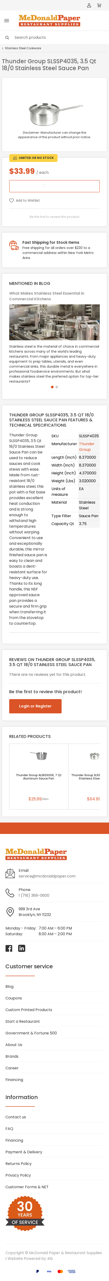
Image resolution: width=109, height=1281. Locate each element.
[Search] (54, 37)
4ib (50, 1258)
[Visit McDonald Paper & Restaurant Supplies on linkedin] (21, 948)
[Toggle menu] (6, 20)
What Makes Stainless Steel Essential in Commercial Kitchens (46, 296)
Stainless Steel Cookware (23, 48)
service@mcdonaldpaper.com (47, 876)
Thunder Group (87, 446)
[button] (52, 387)
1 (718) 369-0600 (34, 895)
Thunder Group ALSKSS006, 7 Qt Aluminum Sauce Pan (39, 777)
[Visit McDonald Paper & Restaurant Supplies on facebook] (9, 948)
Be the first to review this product (54, 216)
